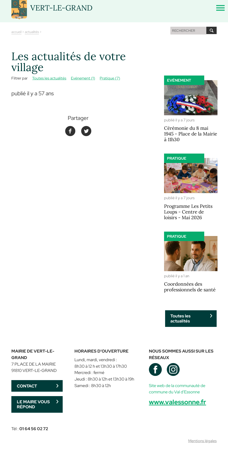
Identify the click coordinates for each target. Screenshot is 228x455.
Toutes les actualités (49, 78)
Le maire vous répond (33, 404)
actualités (32, 32)
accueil (16, 32)
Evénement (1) (83, 78)
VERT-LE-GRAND (61, 8)
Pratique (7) (110, 78)
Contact (27, 386)
